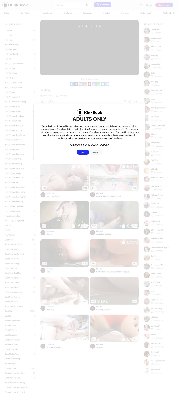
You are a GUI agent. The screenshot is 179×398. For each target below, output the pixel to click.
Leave (95, 152)
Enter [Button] (83, 152)
